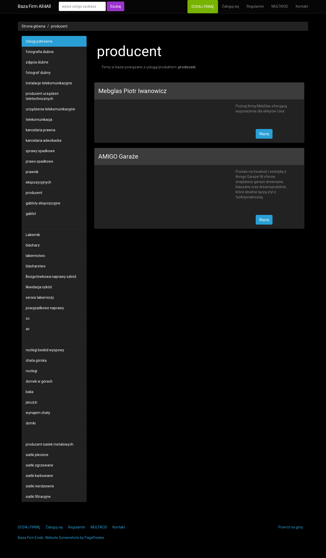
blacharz (33, 245)
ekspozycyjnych (38, 182)
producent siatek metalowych (49, 444)
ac (28, 329)
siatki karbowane (39, 476)
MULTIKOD (279, 6)
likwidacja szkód (39, 287)
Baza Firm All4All (34, 6)
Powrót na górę (290, 527)
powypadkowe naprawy (45, 308)
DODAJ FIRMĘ (203, 7)
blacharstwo (36, 266)
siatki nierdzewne (40, 486)
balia (29, 392)
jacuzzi (31, 402)
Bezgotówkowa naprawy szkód (51, 277)
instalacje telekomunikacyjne (49, 83)
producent (59, 26)
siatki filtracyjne (38, 497)
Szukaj (115, 6)
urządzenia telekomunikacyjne (50, 109)
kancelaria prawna (40, 130)
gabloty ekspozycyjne (43, 203)
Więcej (264, 134)
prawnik (32, 172)
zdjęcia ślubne (37, 62)
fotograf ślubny (38, 73)
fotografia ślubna (39, 52)
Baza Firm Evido (31, 538)
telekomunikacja (39, 120)
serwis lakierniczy (40, 297)
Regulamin (255, 6)
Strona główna (33, 26)
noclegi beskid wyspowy (45, 350)
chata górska (36, 360)
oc (28, 318)
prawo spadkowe (39, 161)
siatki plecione (37, 455)
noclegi (31, 371)
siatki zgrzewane (39, 465)
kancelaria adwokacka (43, 140)
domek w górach (39, 381)
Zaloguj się (230, 6)
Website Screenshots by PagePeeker (74, 538)
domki (31, 423)
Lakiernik (33, 235)
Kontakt (302, 6)
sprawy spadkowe (40, 151)
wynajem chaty (38, 413)
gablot (31, 214)
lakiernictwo (35, 256)
